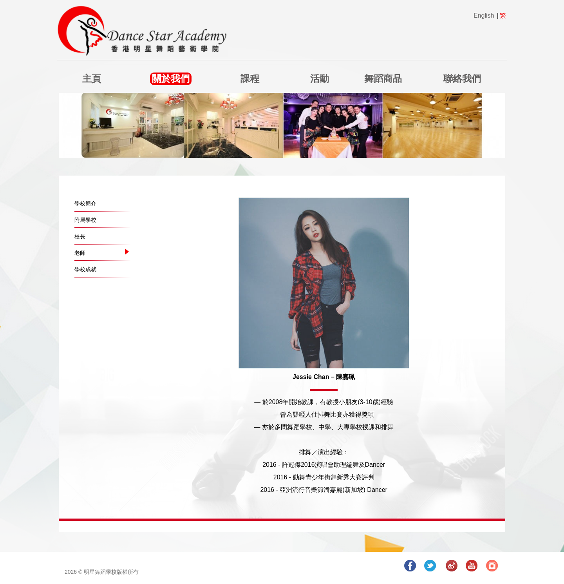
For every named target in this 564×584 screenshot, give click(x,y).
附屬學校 (85, 220)
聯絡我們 (462, 78)
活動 (319, 78)
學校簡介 (85, 203)
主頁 (91, 78)
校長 (79, 236)
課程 (249, 78)
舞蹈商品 (383, 78)
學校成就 (85, 269)
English (484, 15)
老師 (79, 253)
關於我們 (171, 78)
